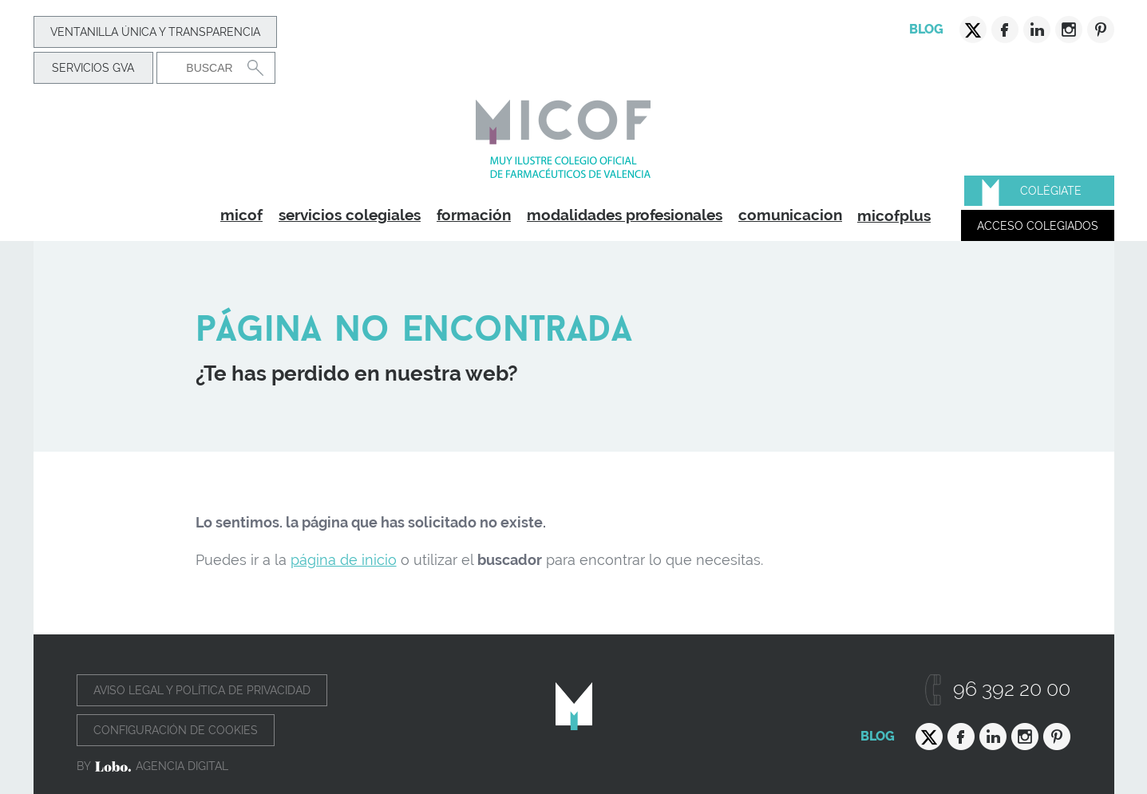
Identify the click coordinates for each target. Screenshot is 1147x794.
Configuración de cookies (175, 730)
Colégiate (1051, 190)
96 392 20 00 (1011, 689)
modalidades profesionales (624, 214)
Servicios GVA (93, 67)
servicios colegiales (350, 214)
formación (474, 214)
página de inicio (344, 559)
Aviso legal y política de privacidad (201, 690)
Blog (926, 29)
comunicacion (790, 214)
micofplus (894, 215)
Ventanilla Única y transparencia (155, 32)
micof (241, 214)
